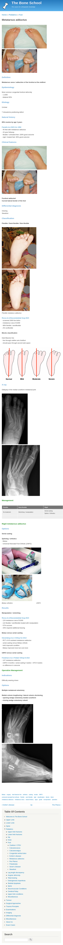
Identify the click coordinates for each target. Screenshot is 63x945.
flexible (22, 797)
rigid (35, 797)
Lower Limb (10, 823)
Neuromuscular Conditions (17, 889)
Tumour (8, 900)
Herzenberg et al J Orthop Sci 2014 (14, 638)
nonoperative (47, 799)
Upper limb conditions (15, 894)
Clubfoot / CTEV (15, 845)
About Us (9, 922)
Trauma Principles (12, 906)
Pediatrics (13, 15)
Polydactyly (13, 864)
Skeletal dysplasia (14, 883)
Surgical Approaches (13, 903)
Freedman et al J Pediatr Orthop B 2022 (16, 658)
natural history (30, 799)
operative (54, 799)
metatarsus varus (19, 799)
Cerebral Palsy (13, 891)
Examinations (11, 910)
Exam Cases (10, 925)
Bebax (3, 794)
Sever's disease (15, 867)
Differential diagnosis (13, 916)
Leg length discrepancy (16, 872)
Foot (21, 15)
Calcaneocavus (14, 848)
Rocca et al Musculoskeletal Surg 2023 (15, 318)
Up (31, 805)
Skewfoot (12, 869)
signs (36, 799)
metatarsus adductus (7, 799)
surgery (9, 794)
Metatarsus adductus (16, 859)
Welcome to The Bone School (16, 817)
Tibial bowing (12, 878)
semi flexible (29, 797)
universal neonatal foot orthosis (10, 797)
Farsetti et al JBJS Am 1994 (11, 127)
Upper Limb (10, 820)
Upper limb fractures (15, 832)
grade (40, 799)
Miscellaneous (13, 897)
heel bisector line (17, 794)
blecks (47, 797)
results (36, 794)
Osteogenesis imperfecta (16, 881)
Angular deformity (14, 875)
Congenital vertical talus (17, 853)
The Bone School (26, 3)
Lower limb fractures (15, 834)
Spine (8, 826)
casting (31, 794)
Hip (9, 837)
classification (41, 797)
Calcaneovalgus (15, 851)
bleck (52, 797)
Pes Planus (56, 805)
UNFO (41, 794)
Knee (9, 840)
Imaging (9, 913)
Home (4, 15)
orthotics (25, 794)
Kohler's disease (8, 805)
